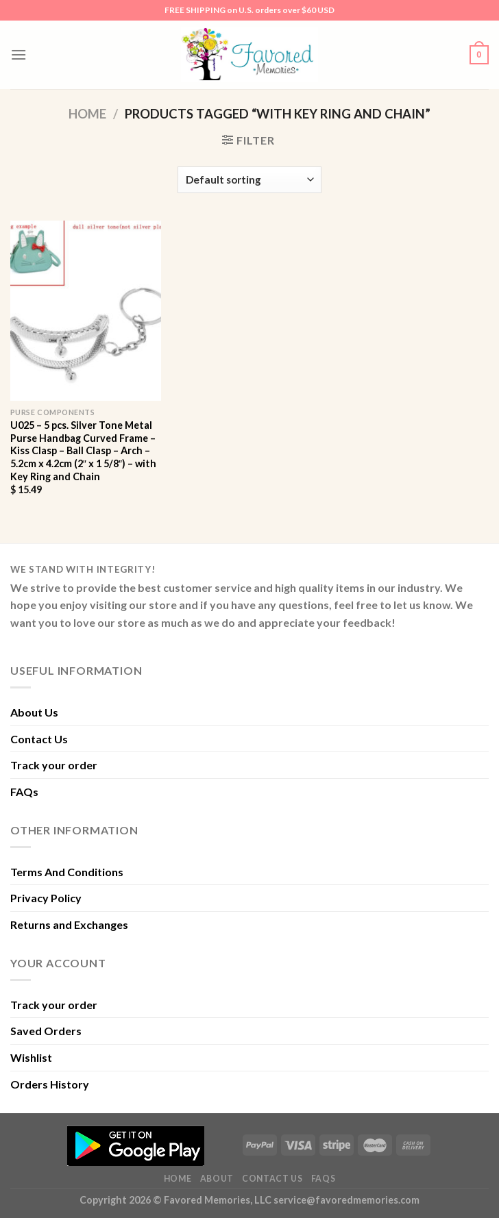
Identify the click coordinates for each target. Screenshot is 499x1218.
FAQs (24, 791)
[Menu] (18, 54)
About (217, 1178)
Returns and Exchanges (69, 924)
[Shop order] (249, 179)
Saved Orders (46, 1030)
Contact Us (39, 738)
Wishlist (31, 1057)
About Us (34, 712)
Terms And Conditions (66, 871)
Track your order (53, 764)
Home (87, 113)
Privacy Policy (46, 897)
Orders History (49, 1084)
